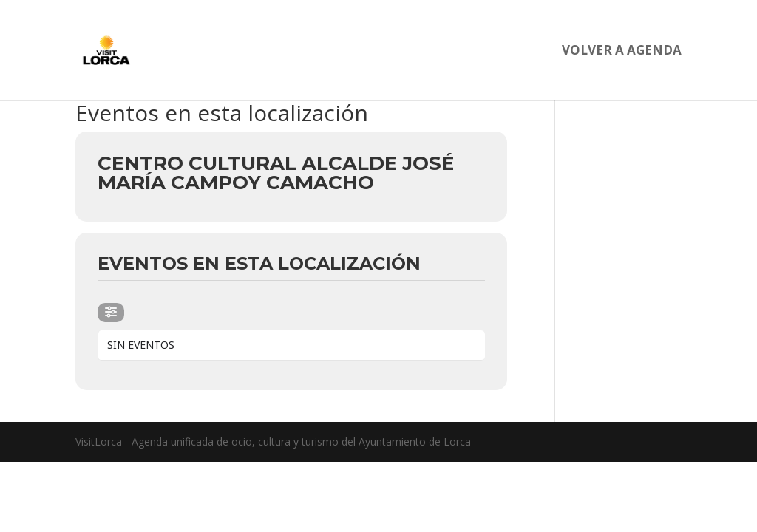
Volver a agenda (622, 51)
